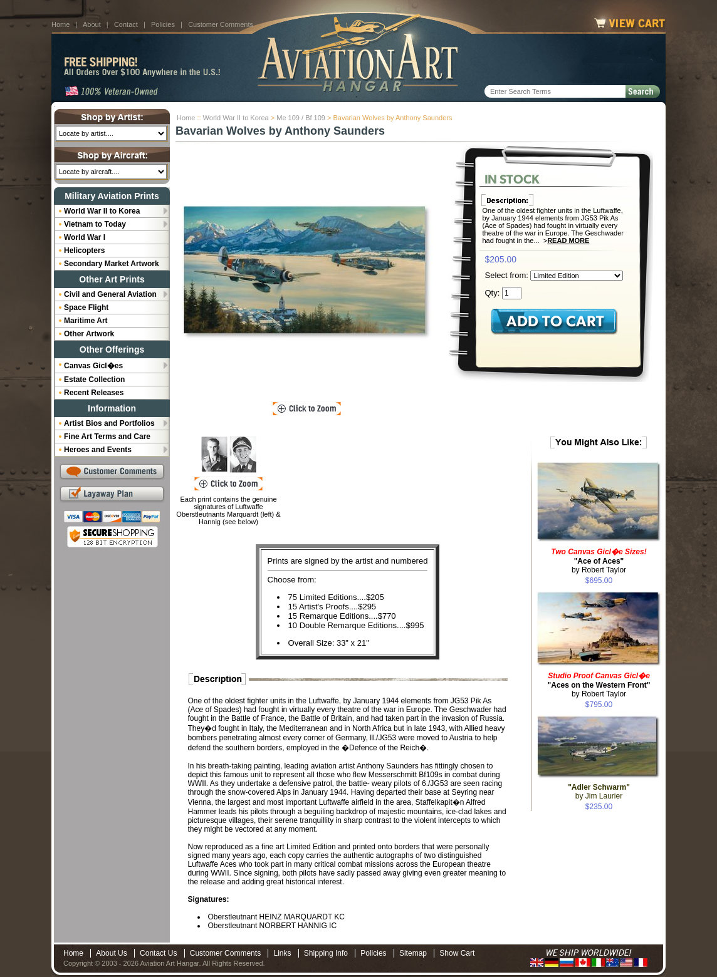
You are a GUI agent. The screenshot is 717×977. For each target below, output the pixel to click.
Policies (163, 24)
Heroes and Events (98, 449)
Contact (126, 24)
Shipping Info (326, 953)
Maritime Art (86, 320)
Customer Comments (220, 24)
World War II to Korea (236, 117)
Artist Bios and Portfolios (109, 423)
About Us (111, 953)
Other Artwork (89, 333)
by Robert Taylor (598, 560)
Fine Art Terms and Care (107, 436)
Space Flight (86, 307)
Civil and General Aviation (110, 294)
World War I (84, 237)
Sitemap (413, 953)
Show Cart (456, 953)
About (92, 24)
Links (282, 953)
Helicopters (84, 250)
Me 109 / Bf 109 (300, 117)
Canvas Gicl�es (93, 365)
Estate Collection (94, 379)
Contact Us (158, 953)
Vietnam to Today (95, 224)
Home (60, 24)
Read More (568, 240)
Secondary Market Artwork (111, 263)
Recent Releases (93, 392)
